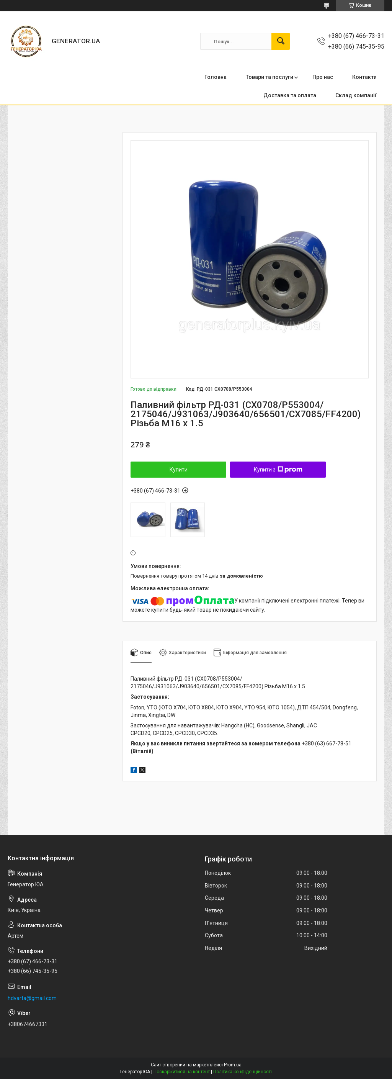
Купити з (278, 469)
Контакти (364, 77)
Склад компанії (356, 95)
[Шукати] (280, 41)
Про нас (322, 77)
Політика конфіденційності (242, 1071)
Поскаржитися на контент (182, 1071)
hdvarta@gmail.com (32, 998)
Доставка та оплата (289, 95)
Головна (215, 77)
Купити (179, 470)
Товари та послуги (269, 77)
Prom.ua (233, 1065)
